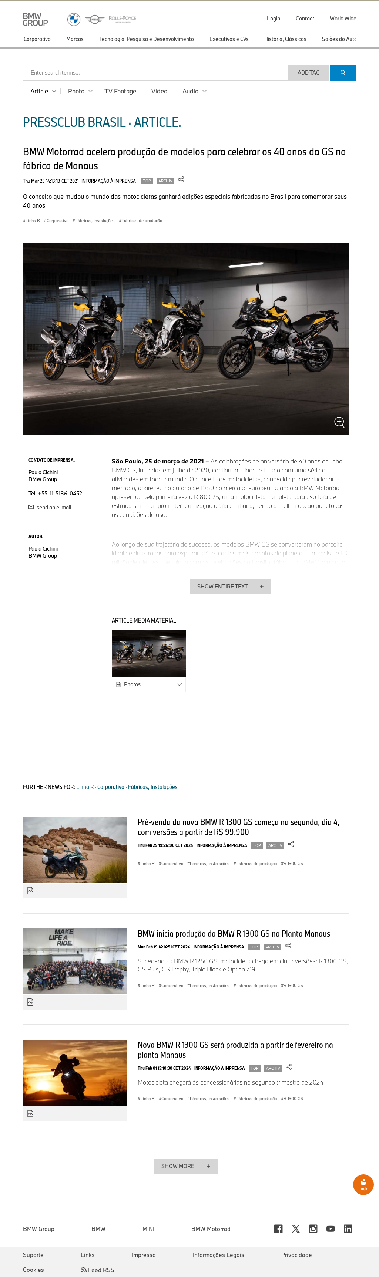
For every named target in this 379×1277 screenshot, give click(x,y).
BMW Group (38, 1229)
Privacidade (296, 1254)
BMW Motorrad (211, 1229)
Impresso (144, 1254)
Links (88, 1254)
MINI (148, 1229)
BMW (98, 1229)
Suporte (33, 1254)
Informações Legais (218, 1254)
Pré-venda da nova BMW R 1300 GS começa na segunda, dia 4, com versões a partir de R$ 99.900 (238, 826)
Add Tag (309, 72)
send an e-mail (49, 507)
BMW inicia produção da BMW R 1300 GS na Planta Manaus (234, 933)
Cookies (33, 1269)
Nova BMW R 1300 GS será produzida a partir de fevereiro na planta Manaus (235, 1049)
